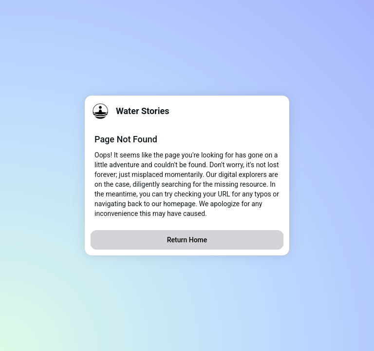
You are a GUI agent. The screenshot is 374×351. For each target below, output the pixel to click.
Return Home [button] (187, 240)
